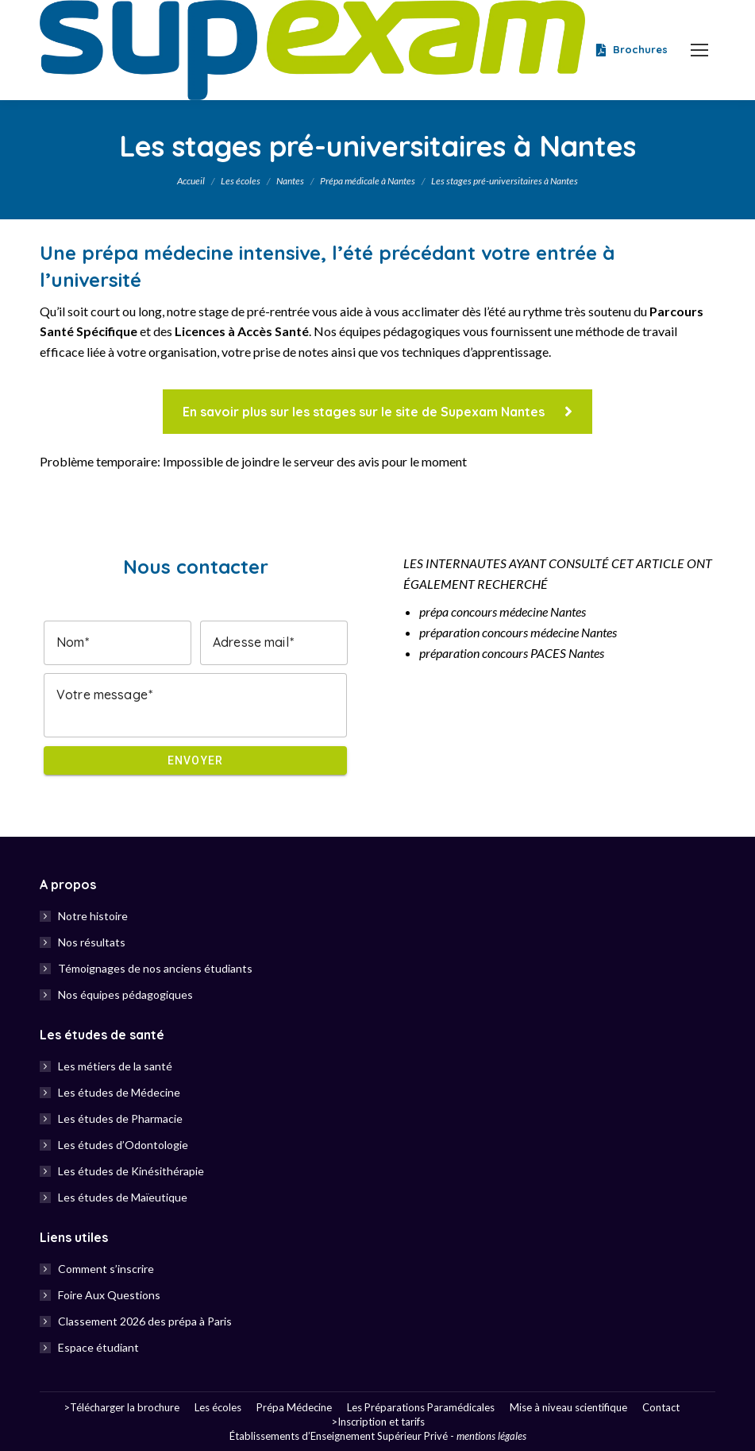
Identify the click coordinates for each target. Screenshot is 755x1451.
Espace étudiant (98, 1347)
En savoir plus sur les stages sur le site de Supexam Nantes (377, 412)
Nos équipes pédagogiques (125, 994)
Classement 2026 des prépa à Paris (145, 1321)
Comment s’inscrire (106, 1268)
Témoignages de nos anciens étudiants (155, 968)
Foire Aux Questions (109, 1295)
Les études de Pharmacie (120, 1118)
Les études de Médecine (119, 1092)
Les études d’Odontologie (123, 1144)
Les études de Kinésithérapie (131, 1171)
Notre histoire (93, 916)
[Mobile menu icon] (699, 50)
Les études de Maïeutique (122, 1197)
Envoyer (196, 760)
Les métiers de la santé (115, 1066)
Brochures (630, 49)
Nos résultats (91, 942)
